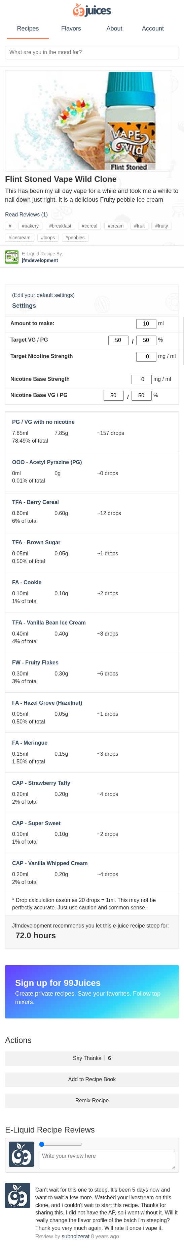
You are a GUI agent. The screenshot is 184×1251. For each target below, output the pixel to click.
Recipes (28, 28)
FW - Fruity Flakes (35, 662)
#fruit (139, 226)
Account (153, 28)
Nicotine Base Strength (40, 379)
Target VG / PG (29, 340)
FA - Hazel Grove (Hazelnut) (47, 703)
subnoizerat (75, 1236)
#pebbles (75, 237)
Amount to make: (32, 323)
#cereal (89, 226)
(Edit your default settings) (43, 295)
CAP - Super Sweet (36, 823)
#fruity (161, 226)
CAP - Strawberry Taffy (41, 783)
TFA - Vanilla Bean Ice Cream (49, 623)
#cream (116, 226)
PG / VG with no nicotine (43, 422)
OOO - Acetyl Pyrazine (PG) (47, 462)
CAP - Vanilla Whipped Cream (50, 863)
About (114, 28)
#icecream (20, 237)
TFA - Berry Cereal (35, 502)
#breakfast (60, 226)
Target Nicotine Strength (41, 356)
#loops (48, 237)
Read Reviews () (26, 214)
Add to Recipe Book (92, 1079)
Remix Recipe (92, 1100)
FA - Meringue (29, 743)
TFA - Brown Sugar (36, 542)
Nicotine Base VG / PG (39, 395)
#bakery (30, 226)
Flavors (71, 28)
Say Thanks (92, 1058)
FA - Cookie (26, 582)
